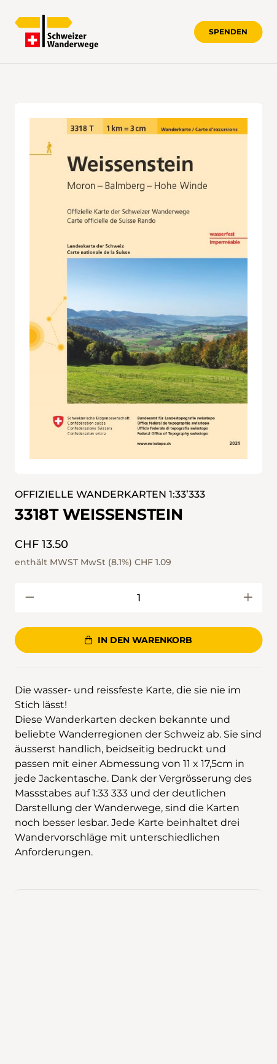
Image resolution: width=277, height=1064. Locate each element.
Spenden (228, 31)
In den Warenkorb (138, 640)
